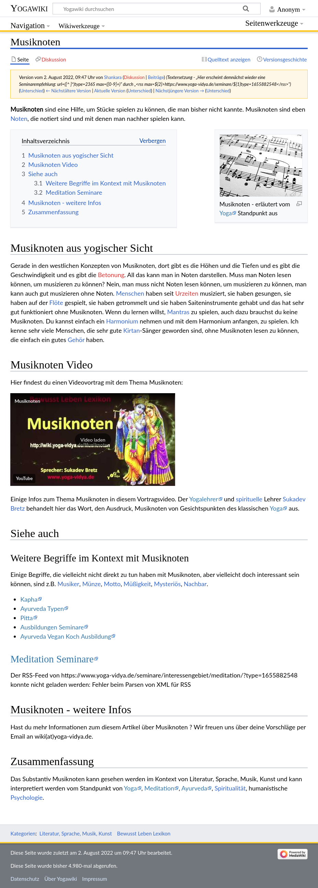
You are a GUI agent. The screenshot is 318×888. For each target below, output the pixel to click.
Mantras (178, 312)
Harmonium (122, 321)
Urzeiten (186, 293)
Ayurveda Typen (42, 608)
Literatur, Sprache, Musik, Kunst (75, 833)
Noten (18, 118)
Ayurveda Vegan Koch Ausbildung (65, 636)
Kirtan (131, 330)
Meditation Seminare (51, 658)
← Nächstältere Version (68, 90)
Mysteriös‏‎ (167, 584)
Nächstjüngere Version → (180, 90)
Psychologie (26, 797)
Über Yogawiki (60, 879)
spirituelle (249, 499)
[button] (92, 439)
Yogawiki (29, 8)
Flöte (56, 302)
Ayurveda (194, 788)
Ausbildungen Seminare (52, 627)
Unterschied (32, 90)
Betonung (111, 274)
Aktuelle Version (109, 90)
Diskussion (134, 77)
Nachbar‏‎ (195, 584)
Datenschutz (24, 879)
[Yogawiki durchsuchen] (156, 8)
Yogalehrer (203, 499)
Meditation (159, 788)
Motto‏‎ (112, 584)
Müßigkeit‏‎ (137, 584)
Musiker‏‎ (68, 584)
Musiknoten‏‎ (27, 401)
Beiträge (156, 77)
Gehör (76, 339)
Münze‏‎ (91, 584)
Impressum (94, 879)
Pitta (26, 618)
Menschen (130, 293)
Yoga (225, 213)
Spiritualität (230, 788)
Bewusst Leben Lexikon (143, 833)
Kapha (28, 599)
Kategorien (22, 833)
